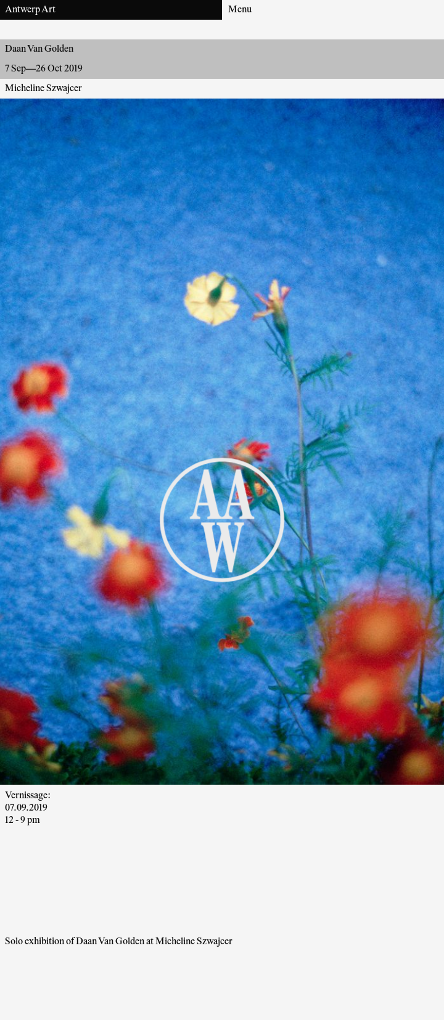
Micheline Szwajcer (43, 89)
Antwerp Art (30, 10)
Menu (240, 10)
